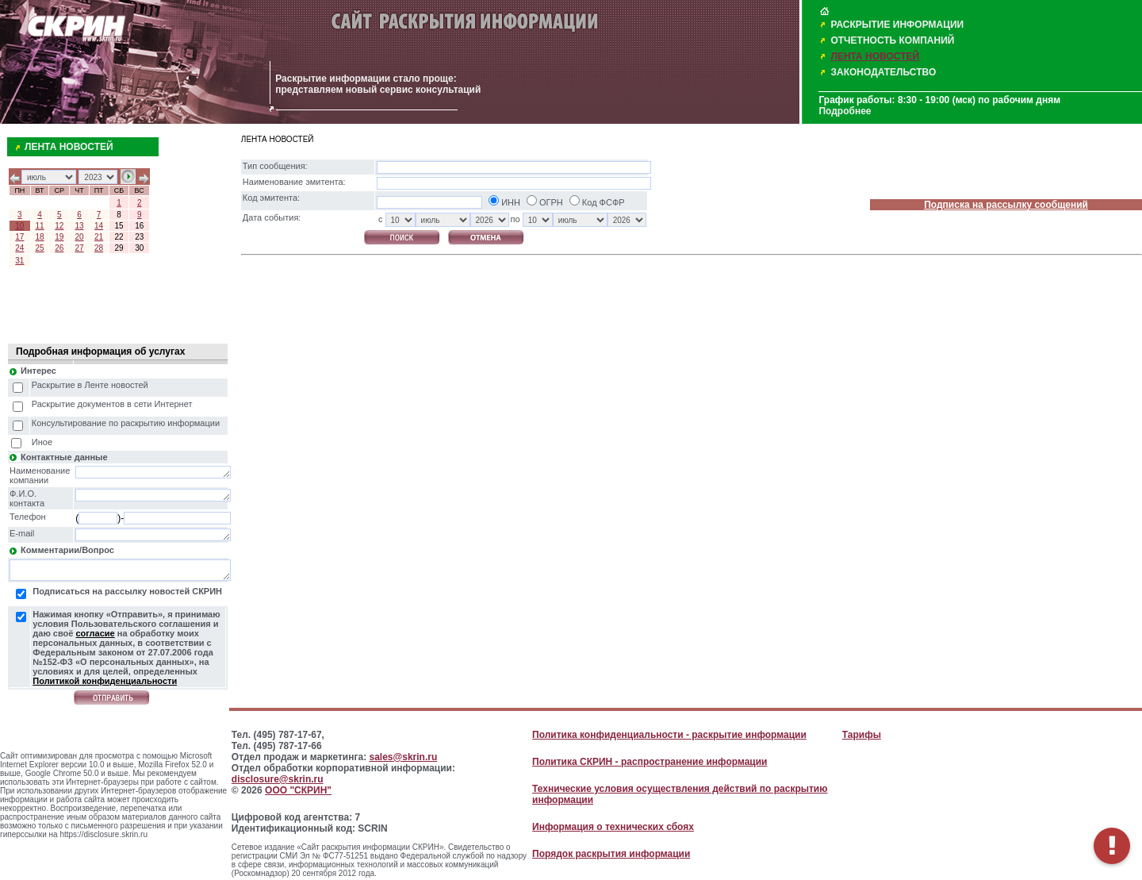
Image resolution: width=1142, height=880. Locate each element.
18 (40, 236)
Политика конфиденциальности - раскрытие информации (669, 734)
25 (40, 248)
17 (19, 236)
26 (59, 248)
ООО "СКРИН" (298, 790)
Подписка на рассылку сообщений (1006, 204)
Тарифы (861, 734)
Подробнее (844, 111)
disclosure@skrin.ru (278, 779)
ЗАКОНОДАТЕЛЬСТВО (883, 72)
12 (59, 225)
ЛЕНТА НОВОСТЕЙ (874, 56)
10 (19, 225)
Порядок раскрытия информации (611, 853)
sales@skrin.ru (404, 757)
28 (98, 248)
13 (79, 225)
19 (59, 236)
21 (98, 236)
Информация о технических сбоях (613, 826)
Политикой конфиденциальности (105, 681)
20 (79, 236)
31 (19, 260)
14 (98, 225)
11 (40, 225)
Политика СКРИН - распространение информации (649, 761)
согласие (94, 633)
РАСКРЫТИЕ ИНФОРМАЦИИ (897, 24)
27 (79, 248)
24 (19, 248)
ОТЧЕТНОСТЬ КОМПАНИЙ (892, 40)
